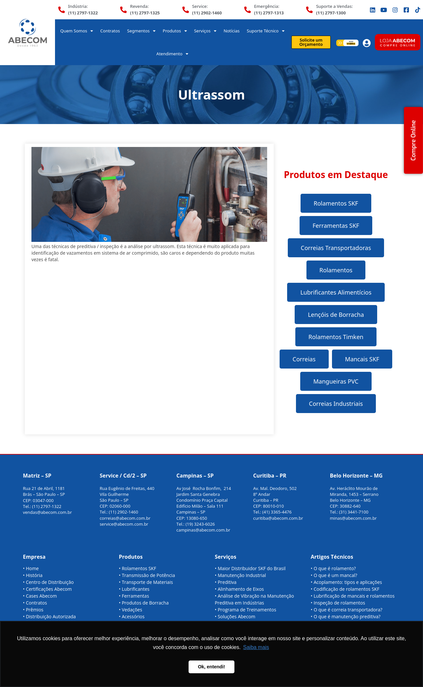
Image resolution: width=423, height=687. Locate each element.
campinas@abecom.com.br (203, 530)
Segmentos (141, 31)
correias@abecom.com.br (125, 518)
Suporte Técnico (266, 31)
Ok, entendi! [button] (211, 666)
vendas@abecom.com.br (47, 512)
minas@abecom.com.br (353, 518)
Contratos (110, 31)
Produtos (175, 31)
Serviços (205, 31)
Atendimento (172, 53)
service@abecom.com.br (124, 524)
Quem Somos (76, 31)
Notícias (232, 31)
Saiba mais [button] (256, 647)
